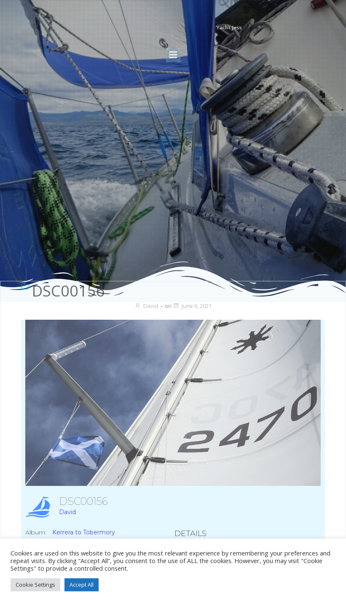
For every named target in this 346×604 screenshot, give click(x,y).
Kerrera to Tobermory (83, 532)
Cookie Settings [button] (35, 584)
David (146, 306)
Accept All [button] (82, 584)
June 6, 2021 (192, 306)
